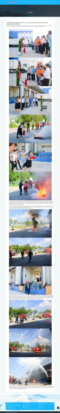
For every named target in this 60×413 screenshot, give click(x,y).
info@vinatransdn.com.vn (12, 408)
